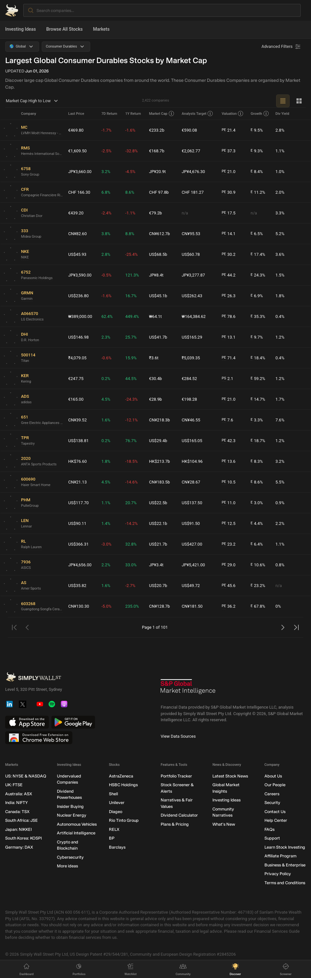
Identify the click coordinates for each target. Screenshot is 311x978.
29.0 (229, 565)
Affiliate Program (280, 856)
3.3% (279, 213)
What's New (223, 824)
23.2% (258, 586)
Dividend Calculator (179, 815)
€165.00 (75, 399)
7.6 (227, 420)
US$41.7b (158, 337)
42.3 (229, 441)
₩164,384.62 (194, 316)
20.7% (131, 502)
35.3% (258, 317)
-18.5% (131, 461)
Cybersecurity (70, 857)
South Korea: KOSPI (23, 838)
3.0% (257, 503)
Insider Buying (70, 806)
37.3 (229, 151)
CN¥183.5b (159, 482)
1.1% (279, 150)
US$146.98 (78, 337)
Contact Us (274, 811)
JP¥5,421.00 (193, 564)
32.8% (131, 544)
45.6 (229, 586)
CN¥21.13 (77, 482)
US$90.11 (77, 523)
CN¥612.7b (159, 233)
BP (111, 838)
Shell (113, 793)
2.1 (227, 379)
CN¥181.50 (192, 606)
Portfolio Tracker (176, 776)
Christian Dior (31, 216)
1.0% (279, 171)
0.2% (106, 378)
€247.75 (75, 378)
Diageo (115, 811)
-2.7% (130, 585)
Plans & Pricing (175, 824)
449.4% (132, 316)
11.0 (229, 503)
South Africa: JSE (21, 820)
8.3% (257, 461)
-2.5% (107, 150)
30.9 (229, 192)
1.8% (279, 295)
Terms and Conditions (284, 882)
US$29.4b (158, 440)
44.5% (131, 378)
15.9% (131, 357)
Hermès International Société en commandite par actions (42, 154)
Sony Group (30, 174)
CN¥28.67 (191, 482)
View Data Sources (178, 736)
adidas (26, 402)
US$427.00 (192, 544)
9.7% (257, 337)
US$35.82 (77, 585)
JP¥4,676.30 (193, 171)
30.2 (229, 254)
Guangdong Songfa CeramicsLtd (42, 609)
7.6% (279, 420)
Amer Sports (31, 588)
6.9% (257, 296)
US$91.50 (191, 523)
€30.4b (155, 378)
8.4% (257, 172)
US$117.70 (78, 502)
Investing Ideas (20, 29)
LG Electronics (32, 319)
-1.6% (130, 130)
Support (272, 838)
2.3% (106, 337)
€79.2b (155, 213)
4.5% (106, 399)
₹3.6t (153, 357)
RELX (114, 829)
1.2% (279, 337)
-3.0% (107, 544)
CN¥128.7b (159, 606)
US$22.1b (158, 523)
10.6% (258, 565)
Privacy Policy (277, 874)
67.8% (258, 606)
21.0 (229, 172)
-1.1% (130, 213)
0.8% (279, 564)
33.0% (131, 564)
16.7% (131, 295)
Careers (271, 793)
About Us (273, 776)
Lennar (26, 526)
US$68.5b (158, 254)
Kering (26, 381)
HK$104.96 (192, 461)
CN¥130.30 (78, 606)
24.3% (258, 275)
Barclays (117, 847)
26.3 (229, 296)
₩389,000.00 (80, 316)
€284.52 (189, 378)
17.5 (229, 213)
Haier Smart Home (35, 485)
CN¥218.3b (159, 420)
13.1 (229, 337)
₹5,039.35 (191, 357)
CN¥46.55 (191, 420)
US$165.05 (192, 440)
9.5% (257, 130)
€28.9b (155, 399)
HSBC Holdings (123, 785)
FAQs (269, 829)
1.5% (279, 275)
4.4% (257, 524)
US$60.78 (191, 254)
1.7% (279, 399)
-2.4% (107, 213)
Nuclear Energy (71, 815)
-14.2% (131, 523)
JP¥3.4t (156, 564)
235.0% (132, 606)
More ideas (67, 866)
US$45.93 (77, 254)
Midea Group (31, 236)
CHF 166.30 (79, 192)
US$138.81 (78, 440)
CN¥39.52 (77, 420)
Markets (101, 29)
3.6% (279, 254)
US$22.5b (158, 502)
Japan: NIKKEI (18, 829)
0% (278, 606)
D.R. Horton (30, 340)
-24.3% (131, 399)
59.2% (258, 379)
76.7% (131, 440)
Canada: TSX (17, 811)
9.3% (257, 151)
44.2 (229, 275)
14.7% (258, 399)
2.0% (279, 192)
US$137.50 (192, 502)
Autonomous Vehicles (77, 824)
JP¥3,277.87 (193, 275)
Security (272, 802)
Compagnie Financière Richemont (42, 195)
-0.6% (107, 357)
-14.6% (131, 482)
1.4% (106, 523)
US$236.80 (78, 295)
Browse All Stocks (64, 29)
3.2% (106, 171)
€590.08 (189, 130)
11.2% (258, 192)
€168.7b (156, 150)
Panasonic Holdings (37, 278)
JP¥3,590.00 (79, 275)
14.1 (229, 234)
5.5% (279, 482)
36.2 (229, 606)
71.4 (229, 358)
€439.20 (75, 213)
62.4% (107, 316)
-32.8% (131, 150)
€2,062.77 (191, 150)
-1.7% (107, 130)
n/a (185, 213)
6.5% (257, 234)
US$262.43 (192, 295)
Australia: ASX (18, 793)
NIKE (25, 257)
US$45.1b (158, 295)
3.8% (106, 233)
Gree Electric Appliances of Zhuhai (42, 423)
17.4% (258, 254)
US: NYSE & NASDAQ (25, 776)
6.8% (106, 192)
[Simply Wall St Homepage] (11, 10)
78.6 (229, 317)
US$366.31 (78, 544)
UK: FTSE (14, 785)
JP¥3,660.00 (79, 171)
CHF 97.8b (159, 192)
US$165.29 (192, 337)
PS (224, 378)
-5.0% (107, 606)
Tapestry (28, 443)
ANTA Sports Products (39, 464)
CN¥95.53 (191, 233)
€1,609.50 (77, 150)
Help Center (275, 820)
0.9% (279, 502)
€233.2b (156, 130)
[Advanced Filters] (281, 46)
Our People (274, 785)
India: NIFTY (16, 802)
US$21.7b (158, 544)
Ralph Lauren (31, 547)
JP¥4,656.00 (79, 564)
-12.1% (131, 420)
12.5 (229, 524)
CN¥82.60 (77, 233)
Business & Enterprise (285, 865)
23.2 (229, 544)
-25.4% (131, 254)
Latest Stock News (230, 776)
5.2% (279, 233)
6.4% (257, 544)
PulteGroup (30, 506)
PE (224, 130)
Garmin (27, 299)
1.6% (106, 420)
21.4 (229, 130)
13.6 (229, 461)
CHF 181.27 (193, 192)
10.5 (229, 482)
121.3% (132, 275)
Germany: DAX (19, 847)
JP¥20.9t (157, 171)
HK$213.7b (159, 461)
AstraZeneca (121, 776)
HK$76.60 (77, 461)
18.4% (258, 358)
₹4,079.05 (77, 357)
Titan (25, 361)
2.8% (279, 130)
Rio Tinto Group (124, 820)
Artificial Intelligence (76, 833)
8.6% (129, 192)
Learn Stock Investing (284, 847)
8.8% (129, 233)
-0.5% (107, 275)
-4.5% (130, 171)
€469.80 (75, 130)
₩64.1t (155, 316)
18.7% (258, 441)
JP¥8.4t (156, 275)
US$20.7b (158, 585)
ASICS (26, 568)
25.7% (131, 337)
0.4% (279, 316)
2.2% (279, 523)
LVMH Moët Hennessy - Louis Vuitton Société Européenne (42, 133)
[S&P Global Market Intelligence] (188, 689)
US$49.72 (191, 585)
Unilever (116, 802)
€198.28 (189, 399)
